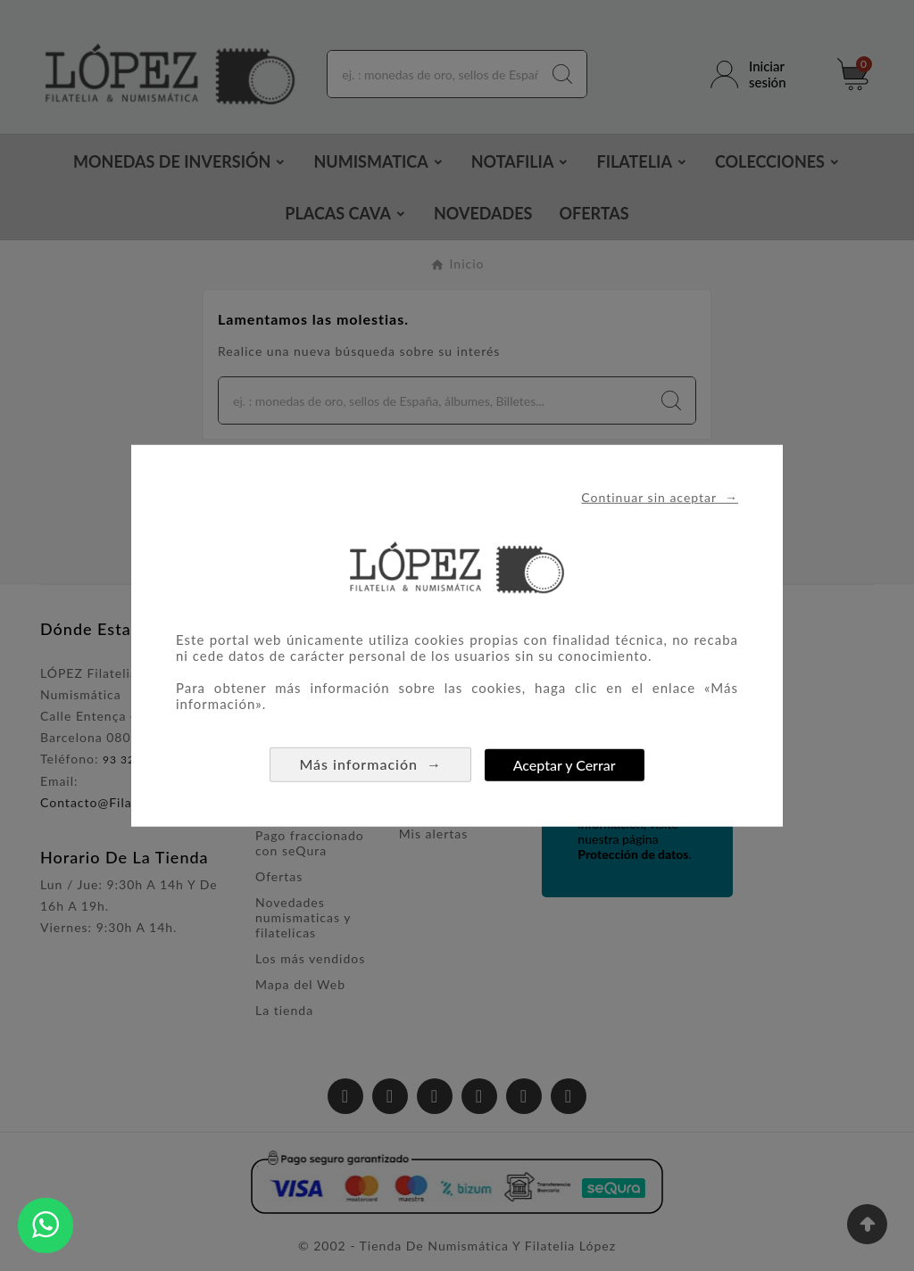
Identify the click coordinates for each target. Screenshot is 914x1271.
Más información (370, 763)
